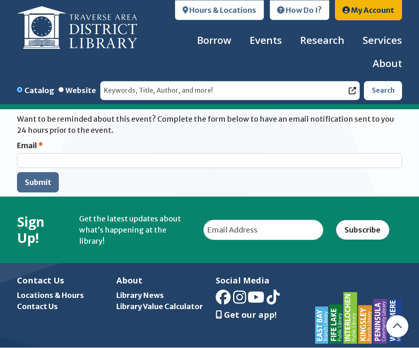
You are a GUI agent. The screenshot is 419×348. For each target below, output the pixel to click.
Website (80, 90)
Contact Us (37, 306)
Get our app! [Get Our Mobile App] (246, 315)
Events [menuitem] (266, 40)
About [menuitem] (387, 63)
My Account (368, 10)
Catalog (39, 90)
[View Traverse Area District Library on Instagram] (239, 300)
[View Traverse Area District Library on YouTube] (256, 300)
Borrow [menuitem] (214, 40)
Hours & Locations (220, 10)
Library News (140, 295)
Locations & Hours (50, 295)
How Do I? (299, 10)
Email (27, 145)
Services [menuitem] (382, 40)
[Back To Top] (397, 326)
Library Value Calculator (159, 306)
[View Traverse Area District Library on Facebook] (223, 300)
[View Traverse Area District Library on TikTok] (273, 300)
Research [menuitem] (322, 40)
